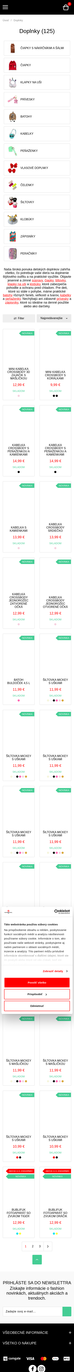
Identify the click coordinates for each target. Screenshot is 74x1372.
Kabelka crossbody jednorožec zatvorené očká (18, 600)
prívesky (62, 299)
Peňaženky (22, 151)
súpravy (37, 280)
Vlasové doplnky (27, 168)
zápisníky (11, 302)
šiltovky (60, 280)
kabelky (65, 295)
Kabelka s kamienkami (19, 529)
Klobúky (20, 219)
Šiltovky (20, 202)
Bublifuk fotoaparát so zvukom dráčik (55, 1213)
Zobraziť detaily (53, 971)
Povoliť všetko (37, 982)
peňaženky (13, 299)
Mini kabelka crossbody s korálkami (55, 375)
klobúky (35, 284)
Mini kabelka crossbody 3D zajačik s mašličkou (18, 373)
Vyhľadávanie (57, 7)
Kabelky (20, 133)
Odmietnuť (37, 1005)
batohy (7, 295)
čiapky (49, 280)
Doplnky (18, 20)
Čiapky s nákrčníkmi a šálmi (35, 48)
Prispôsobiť (37, 994)
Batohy (19, 116)
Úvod (6, 20)
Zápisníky (21, 236)
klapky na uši (17, 284)
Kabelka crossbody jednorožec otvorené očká (55, 602)
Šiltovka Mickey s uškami (55, 681)
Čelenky (20, 185)
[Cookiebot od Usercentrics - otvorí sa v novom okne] (54, 911)
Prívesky (21, 99)
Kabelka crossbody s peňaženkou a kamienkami (19, 450)
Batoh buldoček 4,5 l (18, 681)
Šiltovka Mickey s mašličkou (18, 1062)
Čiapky (19, 65)
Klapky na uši (24, 82)
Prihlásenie (48, 7)
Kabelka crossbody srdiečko (55, 527)
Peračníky (22, 253)
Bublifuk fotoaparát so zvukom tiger (19, 1213)
